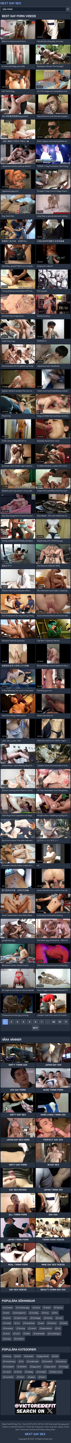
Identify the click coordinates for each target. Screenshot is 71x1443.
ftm (56, 1313)
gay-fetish (44, 1356)
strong (22, 1328)
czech (8, 1372)
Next (35, 1028)
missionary (10, 1361)
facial (19, 1372)
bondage (36, 1318)
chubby (35, 1313)
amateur (9, 1328)
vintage (64, 1366)
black (43, 1377)
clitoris (49, 1318)
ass (42, 1323)
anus (7, 1333)
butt (19, 1356)
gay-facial (51, 1366)
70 (59, 1022)
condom (20, 1339)
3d (22, 1361)
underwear (34, 1361)
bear (7, 1313)
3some (59, 1307)
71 (66, 1022)
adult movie (22, 1318)
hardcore (62, 1361)
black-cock (57, 1372)
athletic (23, 1366)
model (8, 1323)
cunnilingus (55, 1333)
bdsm (21, 1377)
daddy (30, 1372)
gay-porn (36, 1366)
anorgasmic (20, 1313)
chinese (8, 1307)
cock (60, 1318)
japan (32, 1377)
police (8, 1318)
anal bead (40, 1333)
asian (48, 1307)
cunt (18, 1333)
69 (53, 1022)
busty (8, 1339)
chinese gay (23, 1307)
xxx (18, 1323)
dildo (28, 1333)
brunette (48, 1361)
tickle (64, 1323)
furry (46, 1313)
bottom (53, 1323)
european (9, 1366)
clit (59, 1328)
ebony (8, 1356)
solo (56, 1356)
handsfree (30, 1323)
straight (42, 1372)
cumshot (9, 1377)
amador (30, 1356)
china (37, 1307)
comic (33, 1328)
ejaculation (47, 1328)
